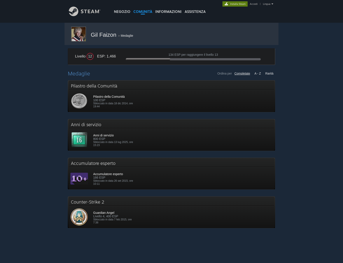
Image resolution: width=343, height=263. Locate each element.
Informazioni (168, 11)
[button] (171, 96)
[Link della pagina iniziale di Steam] (88, 15)
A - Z (257, 73)
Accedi (254, 3)
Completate (242, 73)
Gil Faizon (104, 34)
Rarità (269, 73)
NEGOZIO (122, 11)
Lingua (266, 3)
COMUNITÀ (142, 11)
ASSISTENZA (195, 11)
